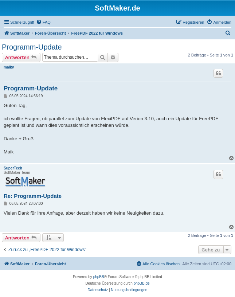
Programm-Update (32, 47)
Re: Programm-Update (33, 196)
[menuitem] (43, 22)
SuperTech (13, 168)
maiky (9, 67)
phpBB (98, 277)
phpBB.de (142, 283)
